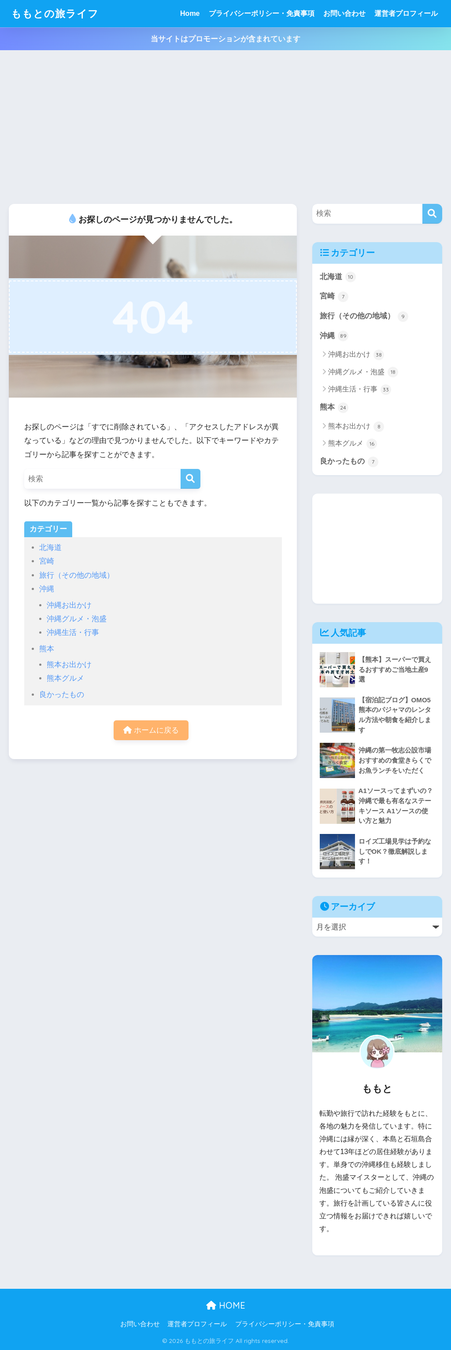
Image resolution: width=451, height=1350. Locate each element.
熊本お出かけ (69, 664)
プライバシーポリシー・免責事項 (261, 13)
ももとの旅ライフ (55, 13)
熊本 (46, 649)
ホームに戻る (151, 730)
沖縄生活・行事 (73, 632)
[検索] (190, 479)
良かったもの (61, 694)
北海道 (50, 547)
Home (190, 13)
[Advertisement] (225, 127)
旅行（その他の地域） (76, 575)
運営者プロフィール (406, 13)
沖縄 (46, 589)
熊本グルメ (65, 678)
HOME (225, 1305)
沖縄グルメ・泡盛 (77, 619)
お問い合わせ (344, 13)
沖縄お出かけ (69, 605)
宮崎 (46, 561)
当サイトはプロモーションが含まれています (225, 39)
